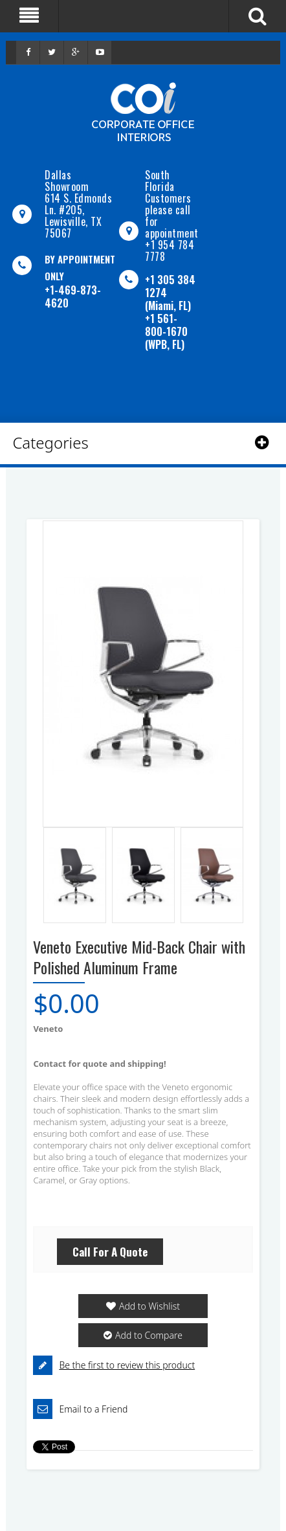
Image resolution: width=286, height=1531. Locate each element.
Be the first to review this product (127, 1365)
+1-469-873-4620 (73, 296)
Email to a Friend (93, 1409)
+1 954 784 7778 (169, 250)
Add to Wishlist (149, 1306)
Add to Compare (148, 1335)
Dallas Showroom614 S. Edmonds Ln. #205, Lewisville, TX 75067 (78, 204)
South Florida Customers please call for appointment (172, 204)
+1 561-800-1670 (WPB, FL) (166, 331)
